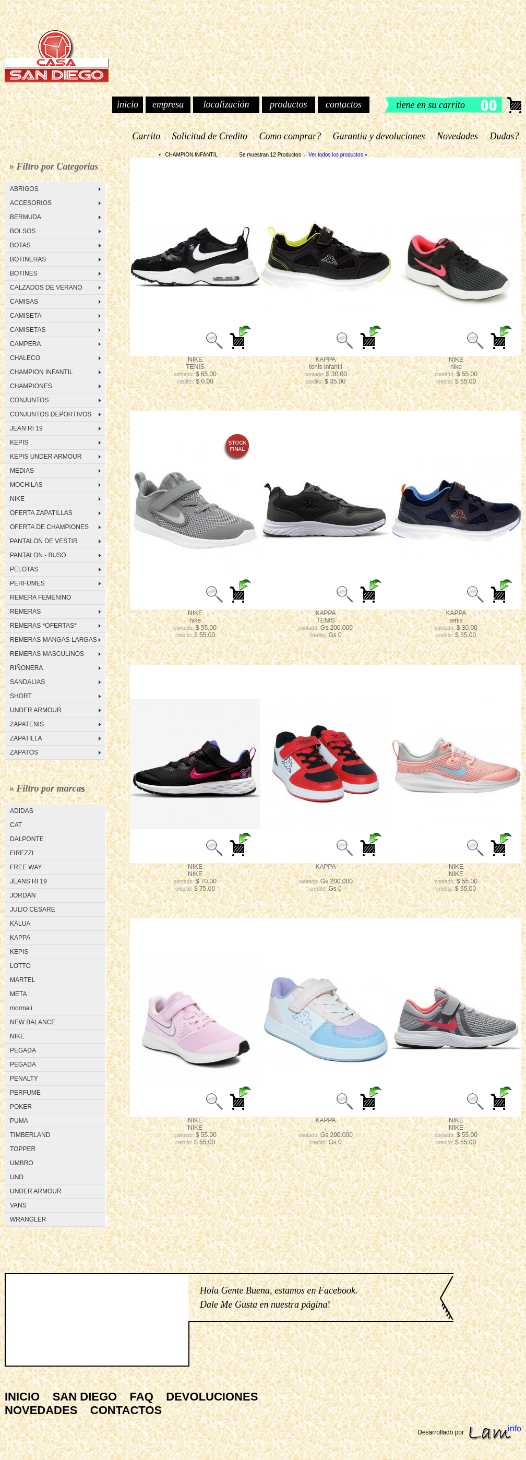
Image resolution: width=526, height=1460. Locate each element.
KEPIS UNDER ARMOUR (45, 456)
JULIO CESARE (32, 909)
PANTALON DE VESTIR (44, 541)
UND (16, 1177)
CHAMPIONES (31, 386)
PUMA (19, 1120)
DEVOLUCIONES (212, 1396)
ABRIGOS (24, 189)
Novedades (458, 136)
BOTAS (20, 245)
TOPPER (22, 1149)
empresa (168, 104)
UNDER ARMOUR (36, 710)
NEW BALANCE (32, 1022)
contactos (344, 104)
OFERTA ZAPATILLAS (41, 513)
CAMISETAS (27, 329)
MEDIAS (22, 470)
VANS (18, 1205)
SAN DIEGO (85, 1396)
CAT (16, 825)
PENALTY (24, 1078)
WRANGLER (28, 1219)
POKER (21, 1106)
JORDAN (22, 895)
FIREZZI (21, 853)
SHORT (21, 696)
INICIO (22, 1396)
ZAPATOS (24, 752)
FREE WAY (26, 867)
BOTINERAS (28, 259)
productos (288, 104)
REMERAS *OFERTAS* (43, 625)
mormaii (21, 1008)
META (18, 994)
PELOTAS (24, 569)
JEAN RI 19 (26, 428)
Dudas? (504, 136)
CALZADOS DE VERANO (46, 287)
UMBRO (21, 1163)
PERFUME (25, 1092)
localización (226, 104)
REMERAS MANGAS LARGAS (53, 639)
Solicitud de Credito (209, 136)
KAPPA (20, 937)
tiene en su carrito (431, 105)
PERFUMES (27, 583)
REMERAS (25, 611)
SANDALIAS (27, 682)
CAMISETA (25, 315)
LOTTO (20, 966)
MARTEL (22, 980)
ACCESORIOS (31, 203)
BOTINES (24, 273)
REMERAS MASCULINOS (47, 653)
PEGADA (23, 1050)
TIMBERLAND (30, 1135)
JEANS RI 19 (28, 881)
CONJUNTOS (29, 400)
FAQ (141, 1396)
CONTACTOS (126, 1410)
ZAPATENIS (27, 724)
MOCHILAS (26, 484)
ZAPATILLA (26, 738)
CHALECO (25, 358)
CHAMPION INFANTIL (41, 372)
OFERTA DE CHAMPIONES (49, 527)
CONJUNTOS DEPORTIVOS (50, 414)
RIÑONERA (26, 668)
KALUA (20, 923)
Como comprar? (290, 136)
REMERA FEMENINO (40, 597)
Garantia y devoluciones (378, 136)
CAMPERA (25, 344)
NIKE (17, 498)
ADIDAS (21, 811)
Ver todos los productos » (337, 155)
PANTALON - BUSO (38, 555)
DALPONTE (27, 839)
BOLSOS (22, 231)
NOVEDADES (41, 1410)
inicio (127, 104)
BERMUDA (25, 217)
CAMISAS (24, 301)
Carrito (146, 136)
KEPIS (19, 442)
